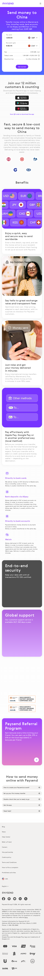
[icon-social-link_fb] (3, 898)
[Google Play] (22, 103)
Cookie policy (6, 857)
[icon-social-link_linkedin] (20, 898)
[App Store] (22, 98)
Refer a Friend (6, 842)
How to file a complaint (10, 867)
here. (22, 911)
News (4, 832)
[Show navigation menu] (40, 3)
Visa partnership (7, 852)
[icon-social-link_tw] (25, 898)
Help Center (6, 837)
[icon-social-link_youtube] (14, 898)
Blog (3, 827)
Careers (4, 847)
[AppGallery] (22, 109)
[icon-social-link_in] (9, 898)
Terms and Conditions (9, 862)
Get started (22, 67)
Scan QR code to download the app (22, 114)
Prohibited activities (9, 872)
